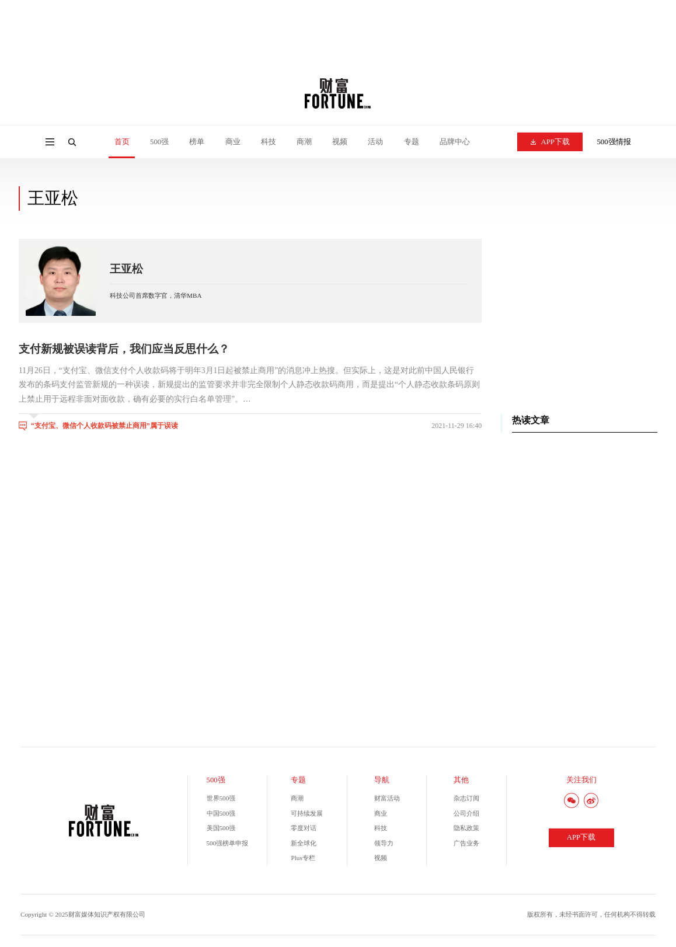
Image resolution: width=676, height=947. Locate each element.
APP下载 (550, 142)
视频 (339, 142)
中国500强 (221, 813)
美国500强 (221, 827)
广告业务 (466, 843)
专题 (411, 142)
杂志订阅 (466, 798)
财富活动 (387, 798)
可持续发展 (307, 813)
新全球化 (303, 843)
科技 (268, 142)
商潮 (304, 142)
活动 (375, 142)
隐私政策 (466, 827)
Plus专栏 (303, 857)
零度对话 (303, 827)
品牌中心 (455, 142)
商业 (233, 142)
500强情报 (613, 142)
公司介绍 (466, 813)
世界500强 (221, 798)
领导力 (383, 843)
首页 (122, 142)
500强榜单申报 (228, 843)
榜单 (196, 142)
